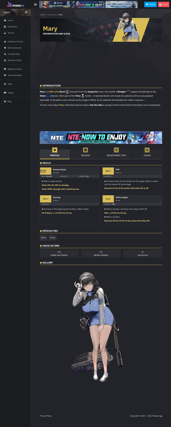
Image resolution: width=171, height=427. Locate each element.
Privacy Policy (46, 416)
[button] (150, 4)
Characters (52, 14)
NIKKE (42, 14)
